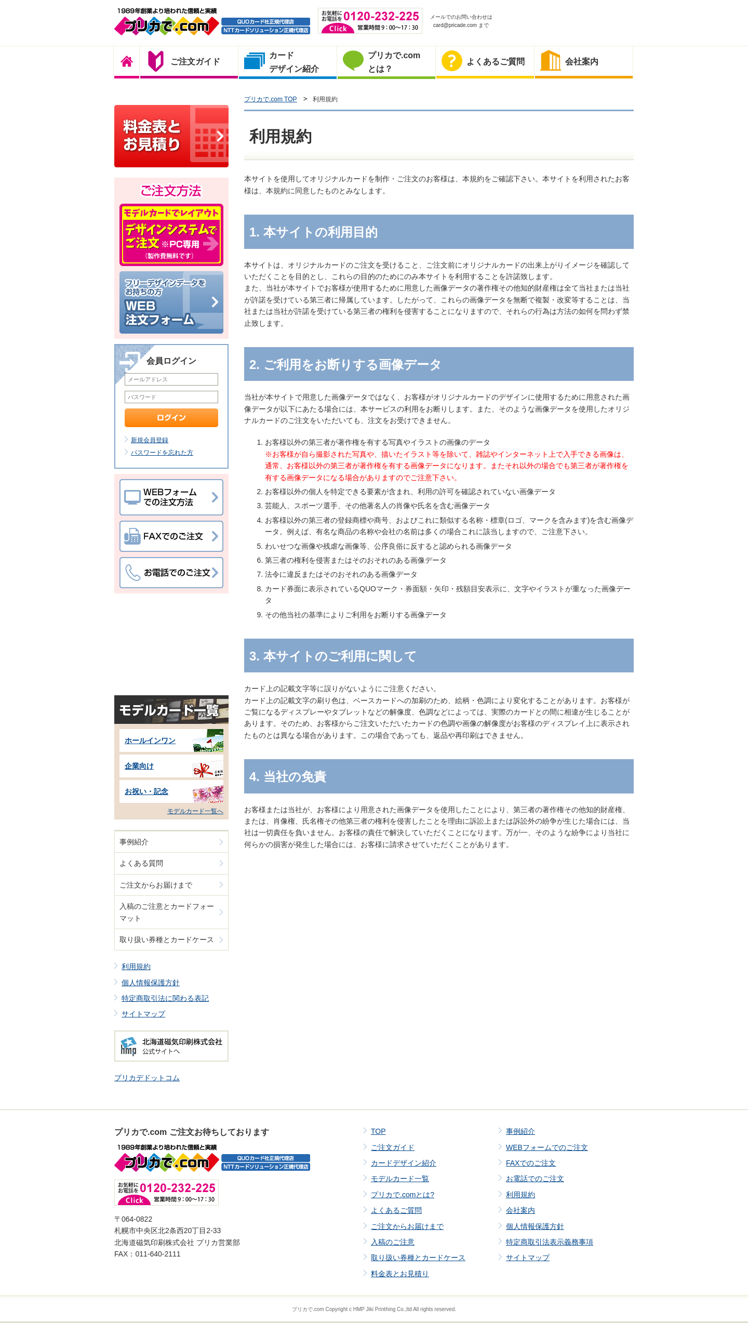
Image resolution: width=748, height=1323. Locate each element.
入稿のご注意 (393, 1242)
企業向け (139, 766)
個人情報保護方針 (151, 982)
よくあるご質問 (396, 1210)
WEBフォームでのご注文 (547, 1147)
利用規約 (136, 966)
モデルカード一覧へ (195, 811)
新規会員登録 (149, 440)
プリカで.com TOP (270, 99)
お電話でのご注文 (535, 1178)
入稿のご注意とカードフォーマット (166, 912)
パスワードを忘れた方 (162, 452)
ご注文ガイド (393, 1147)
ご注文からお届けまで (155, 885)
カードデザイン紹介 (403, 1163)
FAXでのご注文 (531, 1163)
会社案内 (520, 1210)
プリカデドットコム (147, 1078)
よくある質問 (141, 863)
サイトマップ (143, 1014)
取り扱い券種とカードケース (166, 939)
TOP (378, 1131)
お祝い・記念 (146, 791)
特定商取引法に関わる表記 (165, 998)
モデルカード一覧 (400, 1178)
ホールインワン (150, 740)
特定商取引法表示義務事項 (549, 1242)
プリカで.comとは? (402, 1194)
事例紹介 (134, 842)
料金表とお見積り (400, 1273)
